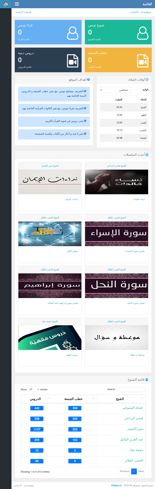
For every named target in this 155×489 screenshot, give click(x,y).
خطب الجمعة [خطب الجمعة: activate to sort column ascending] (73, 399)
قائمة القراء (23, 39)
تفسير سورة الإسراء (135, 251)
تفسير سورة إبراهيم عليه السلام (63, 303)
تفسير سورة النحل (136, 303)
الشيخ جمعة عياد (50, 321)
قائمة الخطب (94, 67)
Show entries (34, 389)
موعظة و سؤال (137, 355)
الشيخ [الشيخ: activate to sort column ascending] (120, 399)
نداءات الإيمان (71, 199)
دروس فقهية (72, 355)
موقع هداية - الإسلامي (140, 12)
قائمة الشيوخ (94, 39)
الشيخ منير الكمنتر (49, 165)
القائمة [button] (147, 4)
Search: (126, 389)
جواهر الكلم (72, 251)
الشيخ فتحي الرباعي (116, 165)
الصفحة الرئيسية (23, 12)
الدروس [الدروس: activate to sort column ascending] (35, 399)
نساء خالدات (139, 199)
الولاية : (144, 89)
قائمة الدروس (24, 67)
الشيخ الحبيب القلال (116, 217)
